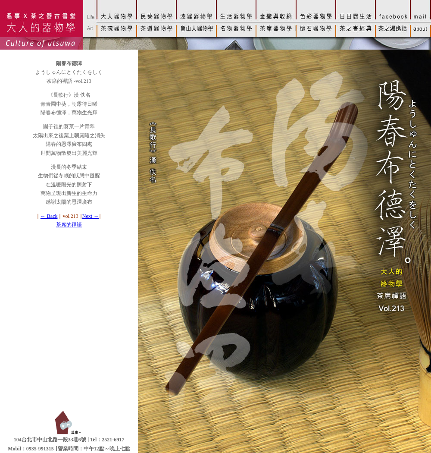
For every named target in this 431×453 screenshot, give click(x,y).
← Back (49, 216)
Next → (90, 216)
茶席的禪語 (69, 225)
